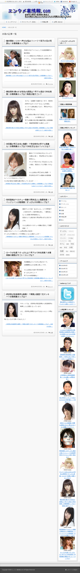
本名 (65, 247)
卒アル (62, 244)
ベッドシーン (63, 241)
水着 (71, 247)
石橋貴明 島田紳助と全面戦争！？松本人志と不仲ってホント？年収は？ (67, 356)
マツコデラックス (67, 98)
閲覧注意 (72, 251)
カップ (62, 235)
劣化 (70, 241)
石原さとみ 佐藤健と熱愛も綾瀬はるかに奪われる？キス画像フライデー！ (67, 425)
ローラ (68, 78)
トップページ (12, 22)
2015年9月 (64, 265)
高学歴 (62, 255)
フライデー (63, 238)
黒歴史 (67, 254)
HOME (4, 27)
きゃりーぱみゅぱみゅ (67, 61)
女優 (51, 136)
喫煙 (67, 244)
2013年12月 (64, 275)
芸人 (62, 220)
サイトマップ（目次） (29, 22)
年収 (72, 244)
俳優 (62, 210)
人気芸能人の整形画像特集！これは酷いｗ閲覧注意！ (67, 377)
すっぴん (63, 231)
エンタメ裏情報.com (17, 570)
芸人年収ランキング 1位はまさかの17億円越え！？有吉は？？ (67, 400)
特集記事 (45, 22)
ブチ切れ (70, 238)
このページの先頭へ (71, 570)
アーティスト (65, 204)
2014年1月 (64, 272)
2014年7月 (64, 268)
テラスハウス (71, 235)
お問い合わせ (58, 22)
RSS (41, 3)
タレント (50, 286)
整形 (61, 247)
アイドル (50, 84)
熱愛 (62, 251)
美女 (67, 251)
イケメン (71, 231)
